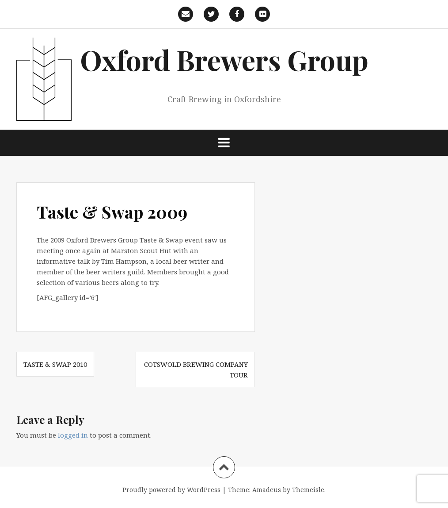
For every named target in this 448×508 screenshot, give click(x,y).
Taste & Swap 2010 (55, 364)
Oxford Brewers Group (224, 59)
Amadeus (266, 489)
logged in (73, 435)
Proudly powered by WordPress (171, 489)
